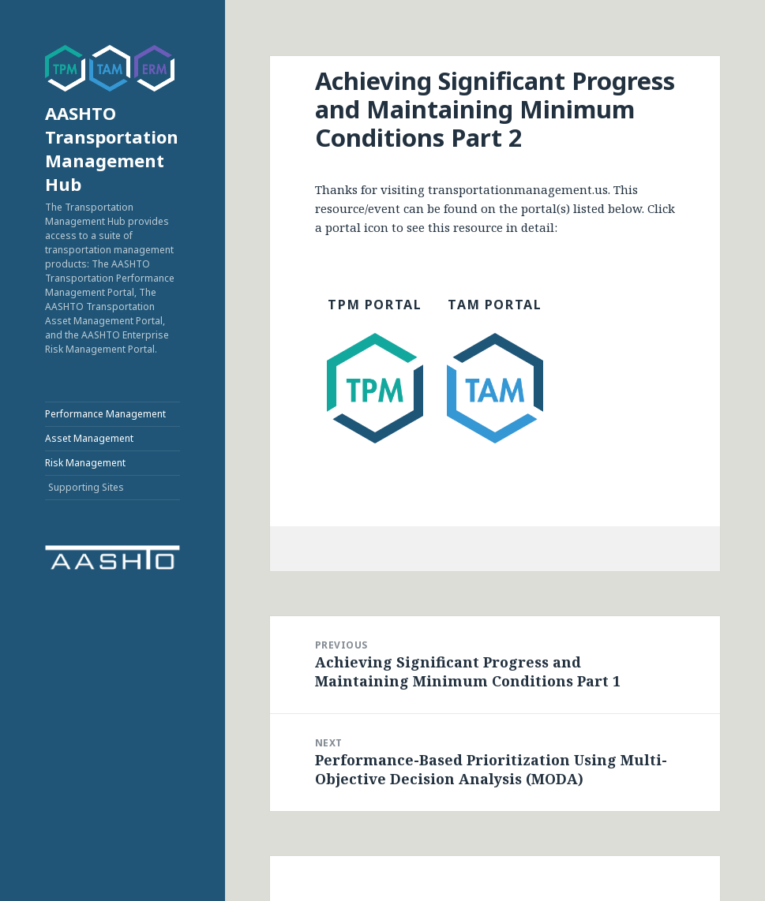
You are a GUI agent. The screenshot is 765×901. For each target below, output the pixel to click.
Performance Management (105, 414)
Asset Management (89, 438)
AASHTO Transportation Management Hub (111, 148)
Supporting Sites (86, 487)
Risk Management (85, 462)
